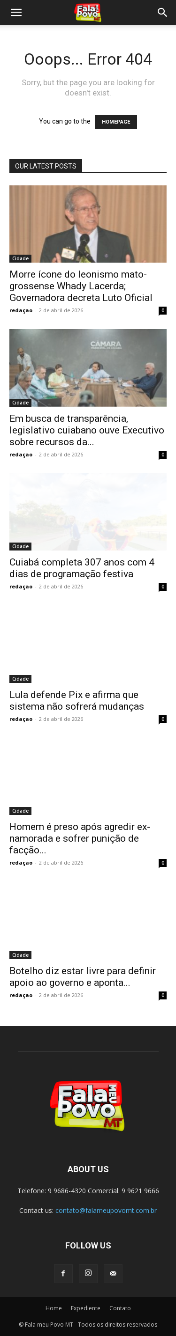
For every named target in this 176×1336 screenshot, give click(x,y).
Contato (120, 1308)
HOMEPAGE (116, 122)
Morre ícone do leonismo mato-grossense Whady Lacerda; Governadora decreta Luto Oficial (81, 286)
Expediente (85, 1308)
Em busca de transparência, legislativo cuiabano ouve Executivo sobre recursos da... (86, 430)
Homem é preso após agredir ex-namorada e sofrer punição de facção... (79, 838)
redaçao (20, 310)
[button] (16, 12)
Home (54, 1308)
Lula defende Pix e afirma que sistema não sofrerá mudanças (76, 700)
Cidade (20, 258)
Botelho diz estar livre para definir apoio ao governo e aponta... (82, 976)
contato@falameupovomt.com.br (106, 1210)
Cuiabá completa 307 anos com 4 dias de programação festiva (81, 568)
